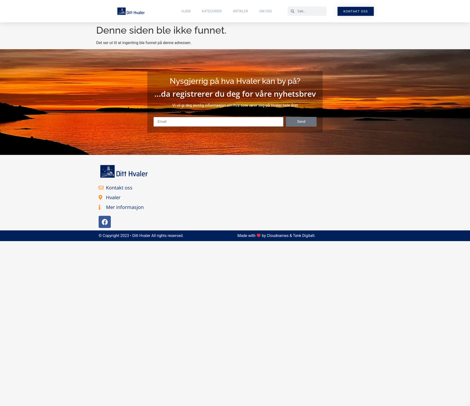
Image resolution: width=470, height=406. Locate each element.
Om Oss (265, 11)
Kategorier (212, 11)
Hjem (186, 11)
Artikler (240, 11)
